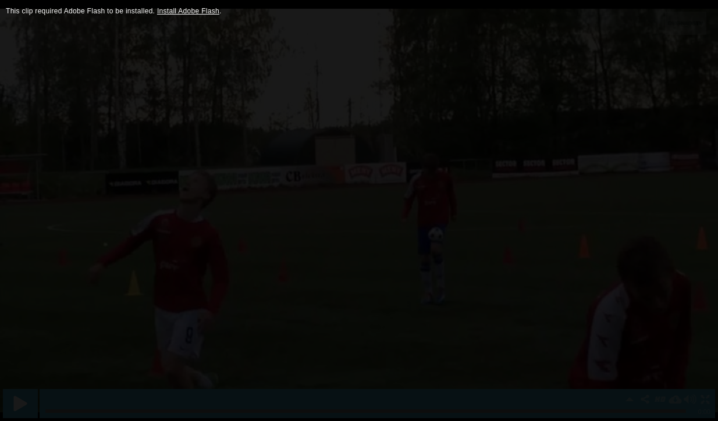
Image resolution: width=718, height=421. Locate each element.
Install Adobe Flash (188, 11)
